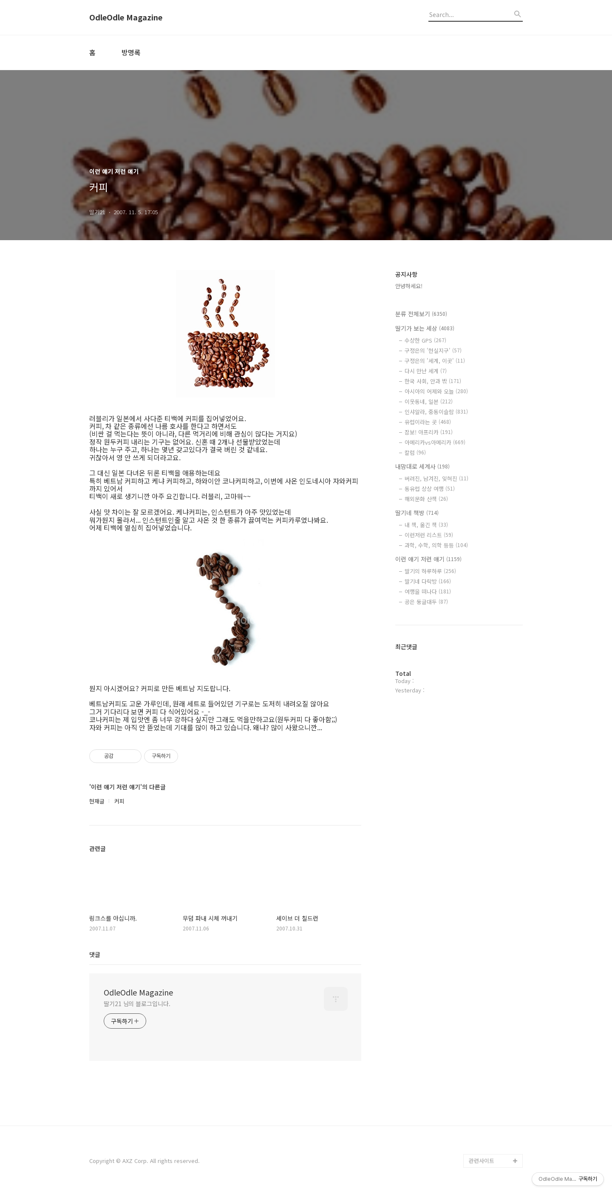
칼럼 (415, 452)
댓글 (94, 954)
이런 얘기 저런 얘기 (428, 559)
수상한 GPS (425, 340)
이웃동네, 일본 (429, 401)
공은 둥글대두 (426, 602)
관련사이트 (481, 1161)
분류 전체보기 (421, 313)
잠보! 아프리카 (429, 432)
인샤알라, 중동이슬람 (436, 412)
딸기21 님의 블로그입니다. (137, 1003)
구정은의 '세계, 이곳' (435, 361)
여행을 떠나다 (428, 591)
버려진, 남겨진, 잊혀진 (436, 478)
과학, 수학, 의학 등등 (436, 545)
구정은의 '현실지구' (433, 350)
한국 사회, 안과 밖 (433, 381)
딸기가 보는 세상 (424, 328)
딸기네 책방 (417, 512)
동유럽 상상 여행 (430, 489)
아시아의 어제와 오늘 (436, 391)
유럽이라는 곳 (428, 422)
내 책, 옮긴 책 (426, 525)
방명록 (131, 52)
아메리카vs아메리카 (435, 442)
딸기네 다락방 (428, 581)
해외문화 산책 (426, 499)
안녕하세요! (408, 286)
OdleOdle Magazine (125, 17)
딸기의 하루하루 (430, 571)
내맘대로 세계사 (422, 466)
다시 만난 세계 (426, 371)
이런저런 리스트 (429, 535)
